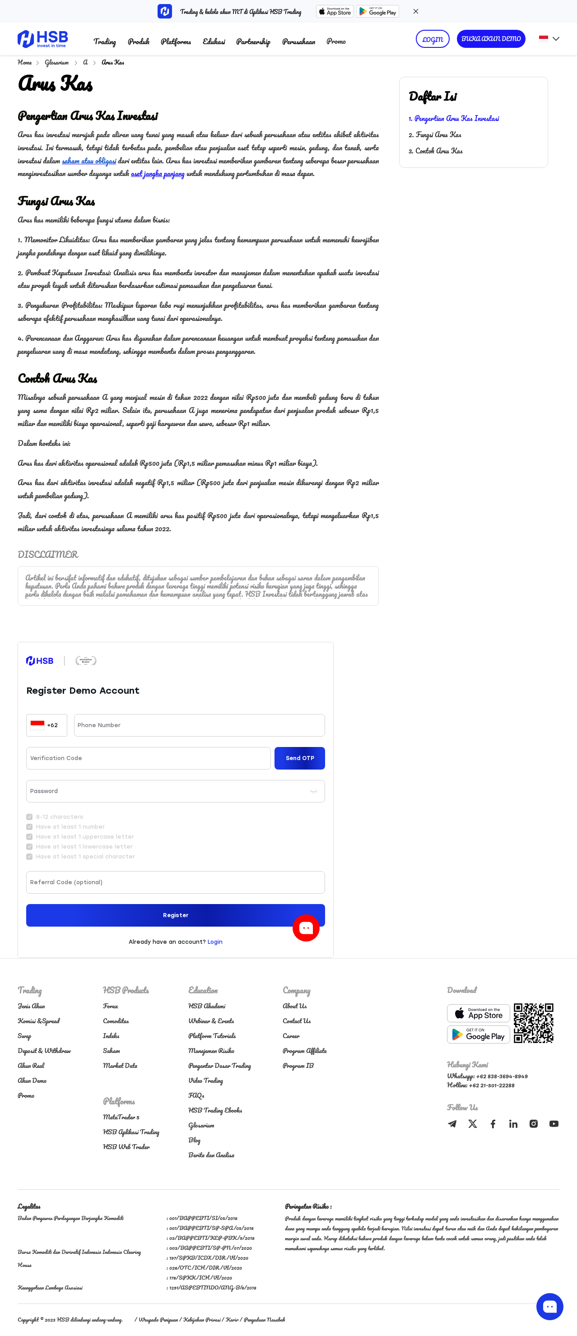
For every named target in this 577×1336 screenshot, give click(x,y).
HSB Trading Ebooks (215, 1110)
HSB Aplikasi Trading (131, 1132)
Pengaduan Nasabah (264, 1319)
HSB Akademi (206, 1006)
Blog (194, 1140)
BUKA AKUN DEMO (491, 38)
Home (25, 62)
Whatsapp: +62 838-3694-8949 (487, 1076)
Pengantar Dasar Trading (219, 1065)
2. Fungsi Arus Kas (435, 134)
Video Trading (205, 1080)
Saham (111, 1050)
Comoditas (116, 1021)
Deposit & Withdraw (44, 1050)
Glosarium (57, 62)
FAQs (196, 1095)
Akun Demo (32, 1080)
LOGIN (433, 39)
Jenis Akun (31, 1006)
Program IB (298, 1065)
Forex (110, 1006)
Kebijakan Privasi (201, 1319)
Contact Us (297, 1021)
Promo (336, 41)
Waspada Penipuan (158, 1319)
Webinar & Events (211, 1021)
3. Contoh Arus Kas (436, 150)
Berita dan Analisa (211, 1155)
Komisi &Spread (38, 1021)
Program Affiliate (304, 1050)
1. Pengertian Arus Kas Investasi (454, 118)
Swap (24, 1036)
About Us (295, 1006)
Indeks (111, 1036)
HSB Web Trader (126, 1147)
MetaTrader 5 (121, 1117)
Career (291, 1036)
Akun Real (31, 1065)
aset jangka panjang (158, 173)
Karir (232, 1319)
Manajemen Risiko (211, 1050)
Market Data (120, 1065)
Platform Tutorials (212, 1036)
